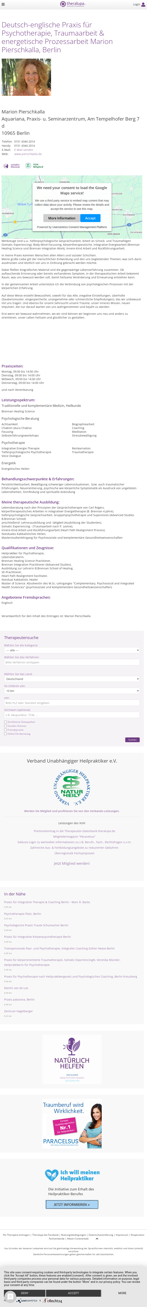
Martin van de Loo (16, 988)
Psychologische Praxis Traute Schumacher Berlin (36, 925)
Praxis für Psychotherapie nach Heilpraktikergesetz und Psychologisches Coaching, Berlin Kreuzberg (70, 976)
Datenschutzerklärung (101, 1235)
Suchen (132, 739)
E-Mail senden (23, 150)
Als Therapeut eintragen (16, 1235)
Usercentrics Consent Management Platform (79, 227)
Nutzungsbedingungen (73, 1235)
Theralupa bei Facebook (45, 1235)
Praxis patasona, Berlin (19, 999)
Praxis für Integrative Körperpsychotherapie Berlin (37, 937)
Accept (90, 218)
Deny (24, 1293)
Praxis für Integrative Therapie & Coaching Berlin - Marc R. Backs (47, 902)
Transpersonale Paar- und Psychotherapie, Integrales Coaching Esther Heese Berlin (59, 948)
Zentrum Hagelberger (18, 1011)
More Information (61, 218)
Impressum (122, 1235)
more (122, 1293)
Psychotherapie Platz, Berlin (22, 914)
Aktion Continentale (78, 1238)
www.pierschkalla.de (28, 154)
